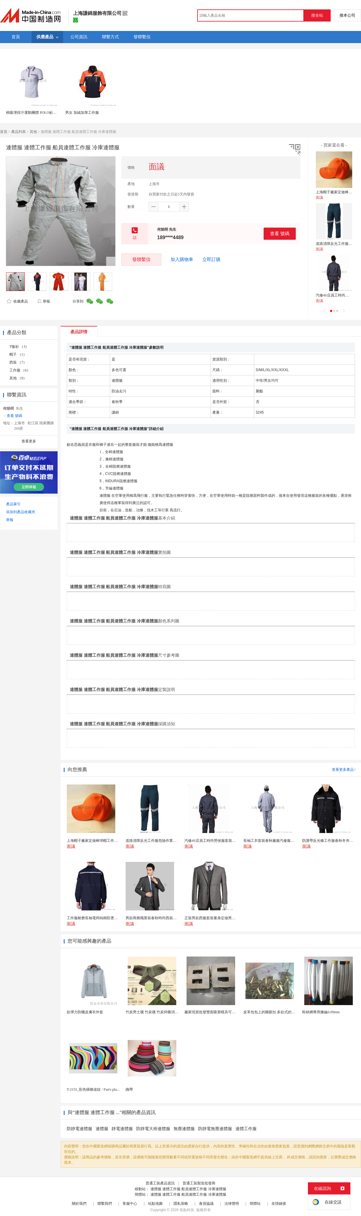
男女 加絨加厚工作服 (82, 112)
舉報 (43, 301)
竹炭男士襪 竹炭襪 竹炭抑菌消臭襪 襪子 (158, 1012)
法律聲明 (231, 1203)
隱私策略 (181, 1203)
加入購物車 (181, 259)
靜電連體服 (122, 1128)
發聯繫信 (141, 259)
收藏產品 (17, 301)
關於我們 (79, 1203)
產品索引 (13, 504)
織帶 (129, 1089)
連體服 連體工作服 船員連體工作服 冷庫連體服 (188, 1189)
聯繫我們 (104, 1203)
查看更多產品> (344, 769)
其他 (33, 132)
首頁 (3, 132)
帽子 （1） (18, 354)
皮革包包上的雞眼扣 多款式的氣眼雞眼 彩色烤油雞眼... (287, 1012)
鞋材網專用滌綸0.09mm (321, 1012)
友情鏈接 (279, 1203)
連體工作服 (246, 1128)
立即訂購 (211, 259)
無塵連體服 (184, 1128)
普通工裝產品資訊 (160, 1183)
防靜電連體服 (79, 1128)
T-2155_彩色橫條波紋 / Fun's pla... (93, 1089)
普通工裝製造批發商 (199, 1183)
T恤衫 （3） (19, 346)
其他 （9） (18, 378)
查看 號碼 (279, 233)
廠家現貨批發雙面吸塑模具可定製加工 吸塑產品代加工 (228, 1012)
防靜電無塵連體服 (215, 1128)
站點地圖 (155, 1203)
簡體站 (255, 1203)
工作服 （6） (19, 370)
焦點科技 (187, 1210)
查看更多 (29, 441)
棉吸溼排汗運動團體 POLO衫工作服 (35, 112)
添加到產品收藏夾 (20, 512)
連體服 (102, 1128)
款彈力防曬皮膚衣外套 (85, 1012)
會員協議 (206, 1203)
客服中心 (130, 1203)
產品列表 (18, 132)
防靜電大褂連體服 (153, 1128)
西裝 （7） (18, 362)
